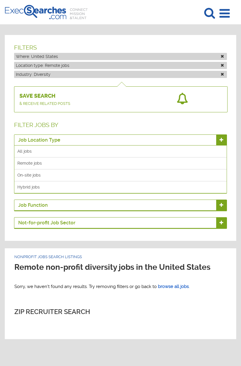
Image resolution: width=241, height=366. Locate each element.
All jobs (24, 151)
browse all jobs (173, 286)
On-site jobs (29, 175)
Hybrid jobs (28, 187)
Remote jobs (29, 163)
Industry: (120, 74)
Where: (120, 56)
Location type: (120, 65)
